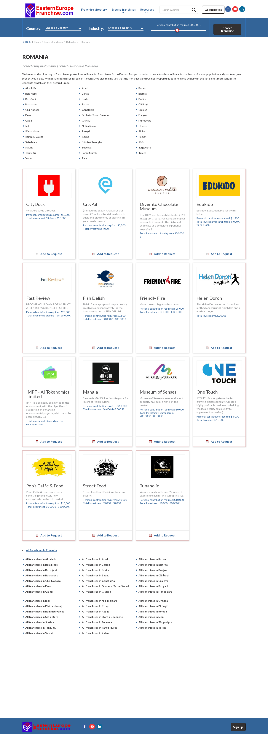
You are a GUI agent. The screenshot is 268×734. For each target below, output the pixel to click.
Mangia (90, 392)
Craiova (142, 109)
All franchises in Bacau (152, 559)
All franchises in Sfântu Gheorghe (102, 616)
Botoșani (30, 99)
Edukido (205, 204)
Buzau (85, 104)
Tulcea (142, 152)
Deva (28, 115)
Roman (142, 136)
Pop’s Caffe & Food (44, 485)
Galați (28, 120)
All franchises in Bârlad (96, 564)
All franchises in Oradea (153, 600)
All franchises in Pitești (96, 606)
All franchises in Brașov (152, 570)
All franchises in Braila (95, 570)
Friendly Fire (152, 298)
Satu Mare (31, 142)
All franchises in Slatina (39, 622)
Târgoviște (144, 147)
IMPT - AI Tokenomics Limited (47, 394)
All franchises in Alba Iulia (41, 559)
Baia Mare (31, 93)
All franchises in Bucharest (41, 575)
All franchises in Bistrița (153, 564)
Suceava (87, 147)
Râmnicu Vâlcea (34, 136)
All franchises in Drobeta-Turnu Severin (106, 586)
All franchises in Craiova (153, 580)
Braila (85, 99)
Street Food (94, 485)
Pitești (86, 131)
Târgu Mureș (89, 152)
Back (28, 41)
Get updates (213, 9)
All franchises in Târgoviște (155, 622)
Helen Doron (209, 298)
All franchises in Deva (38, 586)
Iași (27, 125)
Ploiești (142, 131)
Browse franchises (123, 9)
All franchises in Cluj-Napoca (43, 580)
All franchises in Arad (95, 559)
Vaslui (28, 158)
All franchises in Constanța (98, 580)
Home (37, 42)
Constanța (88, 109)
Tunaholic (149, 485)
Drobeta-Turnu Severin (95, 115)
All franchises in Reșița (95, 611)
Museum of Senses (158, 392)
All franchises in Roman (152, 611)
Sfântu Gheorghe (92, 142)
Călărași (143, 104)
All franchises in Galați (39, 591)
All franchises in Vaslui (39, 633)
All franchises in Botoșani (41, 570)
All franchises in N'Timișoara (99, 600)
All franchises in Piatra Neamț (43, 606)
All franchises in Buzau (95, 575)
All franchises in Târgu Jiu (40, 627)
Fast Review (38, 298)
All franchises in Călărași (153, 575)
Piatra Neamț (33, 131)
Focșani (142, 115)
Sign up (238, 727)
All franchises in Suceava (97, 622)
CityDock (35, 204)
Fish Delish (94, 298)
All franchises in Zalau (95, 633)
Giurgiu (86, 120)
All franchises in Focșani (153, 586)
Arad (84, 88)
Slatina (29, 147)
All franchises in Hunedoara (155, 591)
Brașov (142, 99)
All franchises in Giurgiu (96, 591)
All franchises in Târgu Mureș (99, 627)
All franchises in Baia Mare (41, 564)
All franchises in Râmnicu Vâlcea (44, 611)
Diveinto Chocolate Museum (159, 206)
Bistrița (142, 93)
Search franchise (227, 29)
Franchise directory (94, 9)
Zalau (85, 158)
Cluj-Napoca (32, 109)
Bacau (142, 88)
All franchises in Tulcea (152, 627)
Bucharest (31, 104)
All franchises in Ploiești (153, 606)
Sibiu (141, 142)
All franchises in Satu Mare (41, 616)
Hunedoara (144, 120)
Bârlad (85, 93)
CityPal (90, 204)
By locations (72, 42)
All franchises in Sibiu (151, 616)
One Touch (207, 392)
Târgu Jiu (30, 152)
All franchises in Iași (37, 600)
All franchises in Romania (41, 550)
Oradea (142, 125)
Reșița (85, 136)
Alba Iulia (30, 88)
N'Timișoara (89, 125)
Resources (147, 9)
